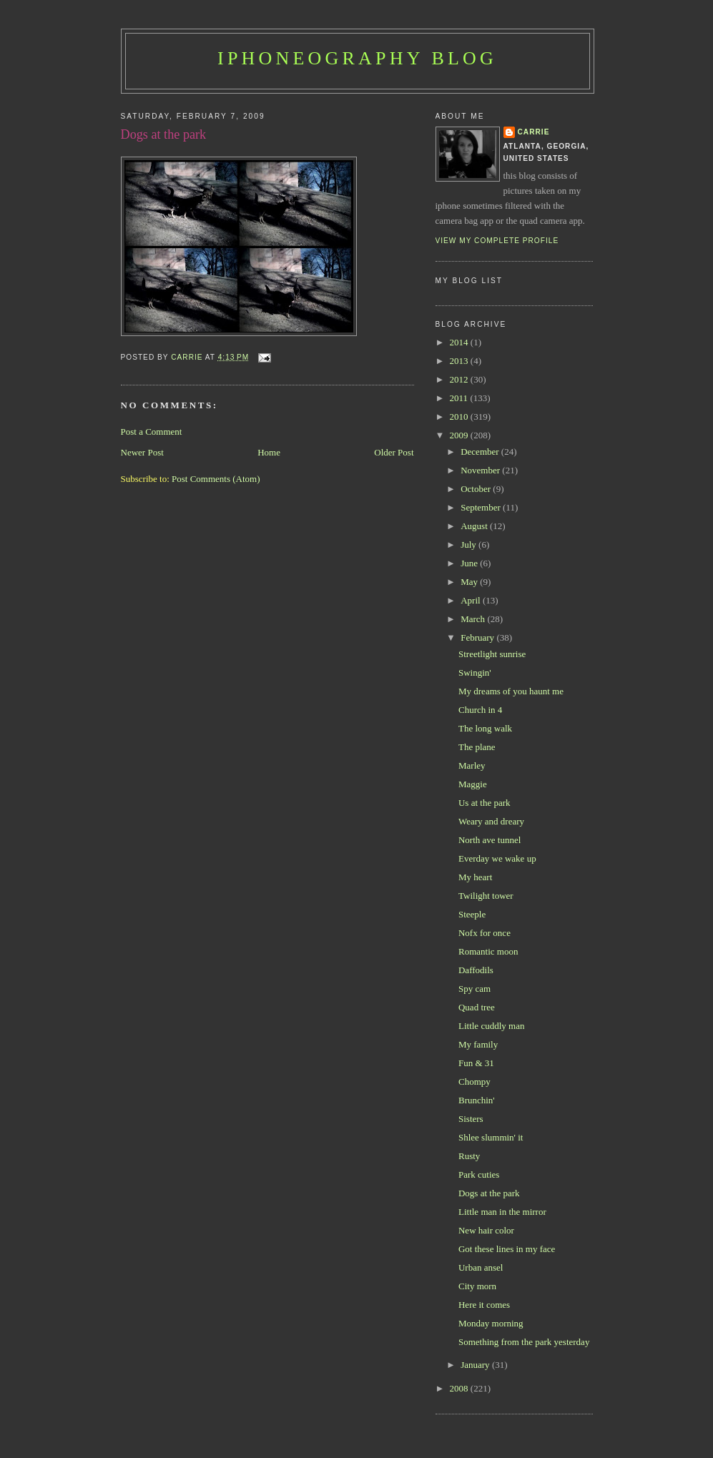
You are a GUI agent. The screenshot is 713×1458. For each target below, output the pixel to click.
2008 (460, 1388)
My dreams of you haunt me (511, 691)
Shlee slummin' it (490, 1137)
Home (268, 452)
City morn (477, 1286)
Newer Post (142, 452)
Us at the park (484, 802)
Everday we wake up (497, 858)
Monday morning (490, 1323)
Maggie (472, 784)
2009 (460, 435)
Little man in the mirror (502, 1211)
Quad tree (476, 1007)
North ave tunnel (489, 839)
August (475, 526)
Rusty (469, 1156)
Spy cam (474, 988)
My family (478, 1044)
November (481, 470)
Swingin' (474, 672)
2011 (460, 398)
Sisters (470, 1118)
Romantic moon (488, 951)
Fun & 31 (476, 1063)
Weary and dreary (491, 821)
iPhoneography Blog (357, 58)
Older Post (393, 452)
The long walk (485, 728)
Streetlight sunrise (492, 654)
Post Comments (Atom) (216, 478)
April (472, 600)
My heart (475, 877)
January (476, 1364)
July (469, 544)
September (482, 507)
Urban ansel (480, 1267)
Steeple (472, 914)
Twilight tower (485, 895)
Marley (472, 765)
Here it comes (484, 1304)
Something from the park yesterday (523, 1341)
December (481, 451)
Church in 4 (480, 709)
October (477, 488)
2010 (460, 416)
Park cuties (478, 1174)
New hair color (486, 1230)
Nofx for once (484, 932)
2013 (460, 360)
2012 (460, 379)
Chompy (474, 1081)
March (474, 619)
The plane (477, 747)
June (470, 563)
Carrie (534, 132)
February (478, 637)
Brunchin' (476, 1100)
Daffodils (475, 970)
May (470, 581)
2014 (460, 342)
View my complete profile (497, 241)
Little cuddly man (491, 1025)
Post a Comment (151, 431)
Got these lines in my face (506, 1248)
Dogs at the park (489, 1193)
